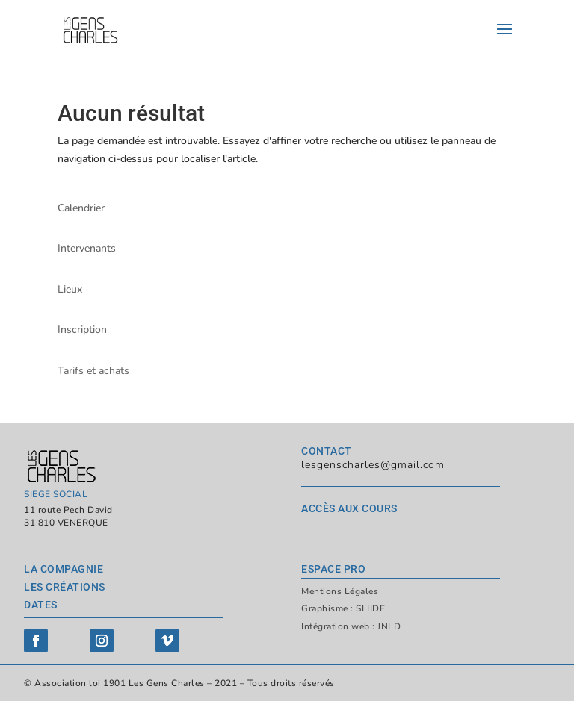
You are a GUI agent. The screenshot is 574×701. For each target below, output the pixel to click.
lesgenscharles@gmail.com (373, 465)
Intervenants (87, 248)
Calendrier (81, 208)
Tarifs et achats (93, 371)
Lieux (70, 289)
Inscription (82, 330)
